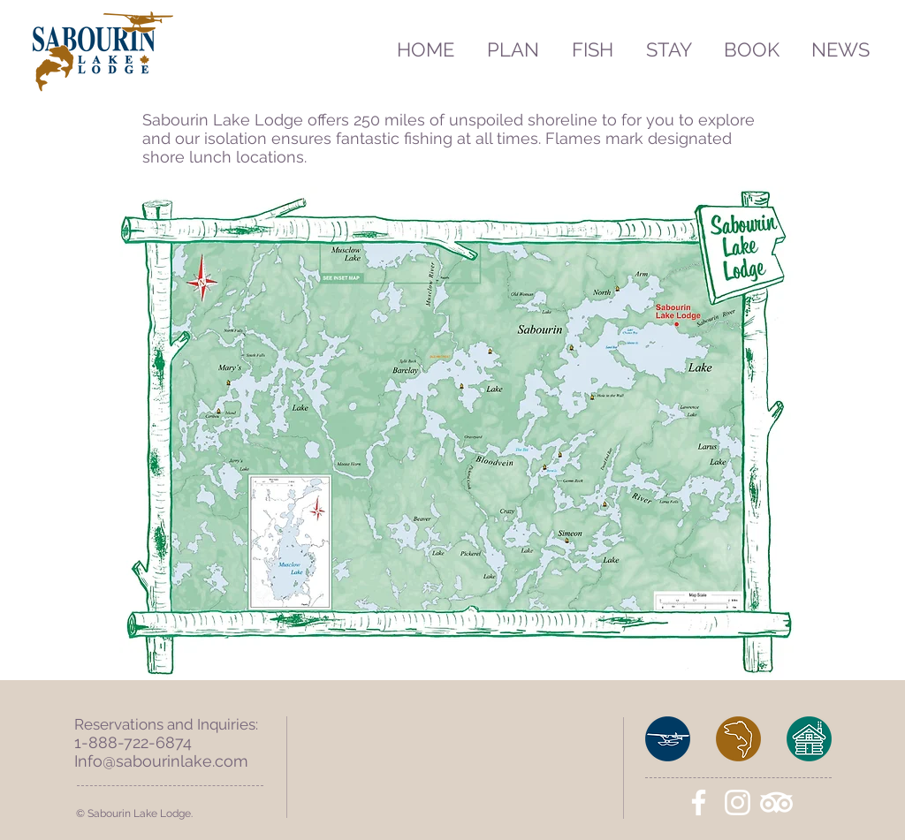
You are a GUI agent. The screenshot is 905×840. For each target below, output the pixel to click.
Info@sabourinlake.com (161, 761)
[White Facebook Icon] (698, 802)
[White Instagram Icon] (737, 802)
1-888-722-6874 (133, 742)
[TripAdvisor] (776, 802)
